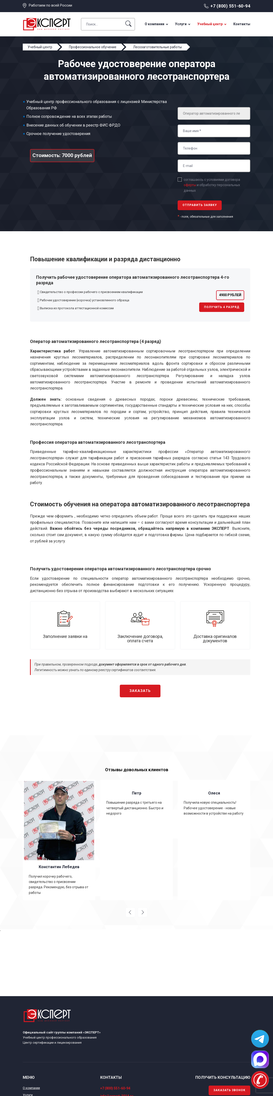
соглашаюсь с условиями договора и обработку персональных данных (212, 185)
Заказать (140, 691)
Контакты (241, 24)
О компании (154, 24)
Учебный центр (210, 24)
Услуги (181, 24)
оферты (190, 185)
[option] (59, 840)
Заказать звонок (229, 1090)
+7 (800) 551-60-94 (230, 5)
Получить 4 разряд (221, 307)
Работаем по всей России (50, 5)
